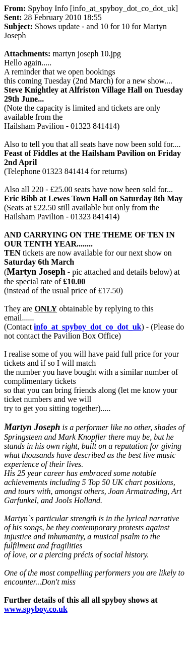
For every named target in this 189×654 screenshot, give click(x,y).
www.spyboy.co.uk (36, 609)
